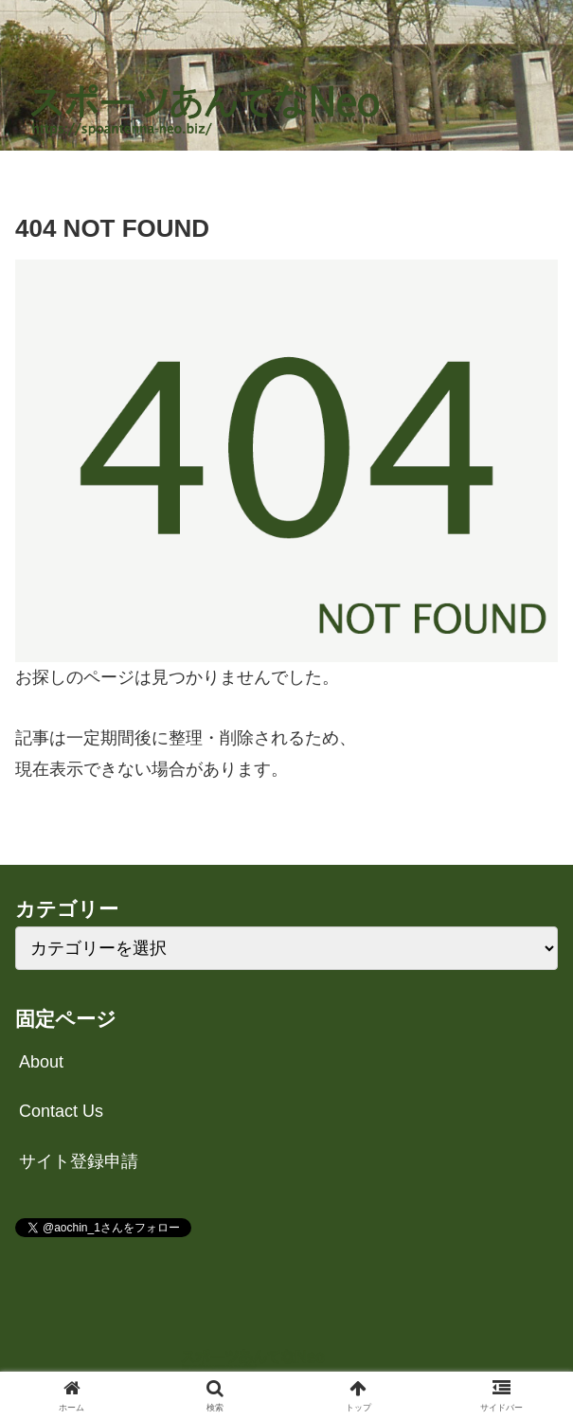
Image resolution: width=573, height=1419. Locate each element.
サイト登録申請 (78, 1161)
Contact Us (61, 1111)
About (41, 1061)
